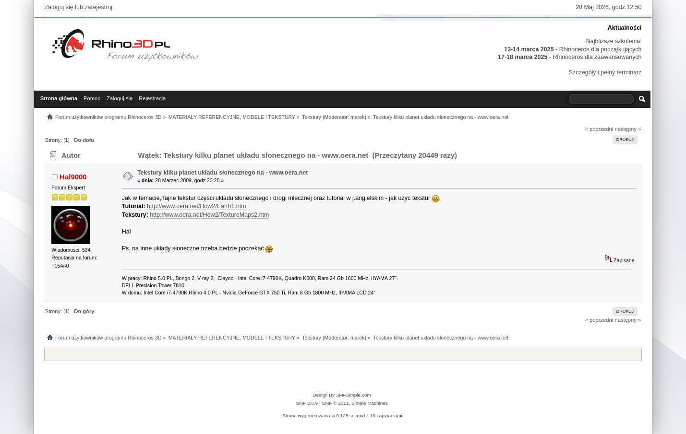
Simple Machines (369, 403)
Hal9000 (73, 177)
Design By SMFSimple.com (342, 395)
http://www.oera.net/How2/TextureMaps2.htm (209, 214)
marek (357, 117)
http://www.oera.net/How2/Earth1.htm (196, 206)
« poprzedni (599, 129)
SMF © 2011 (335, 403)
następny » (627, 129)
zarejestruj (98, 7)
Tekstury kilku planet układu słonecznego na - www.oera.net (222, 172)
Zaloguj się (58, 7)
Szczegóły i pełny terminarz (605, 72)
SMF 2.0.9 (307, 403)
